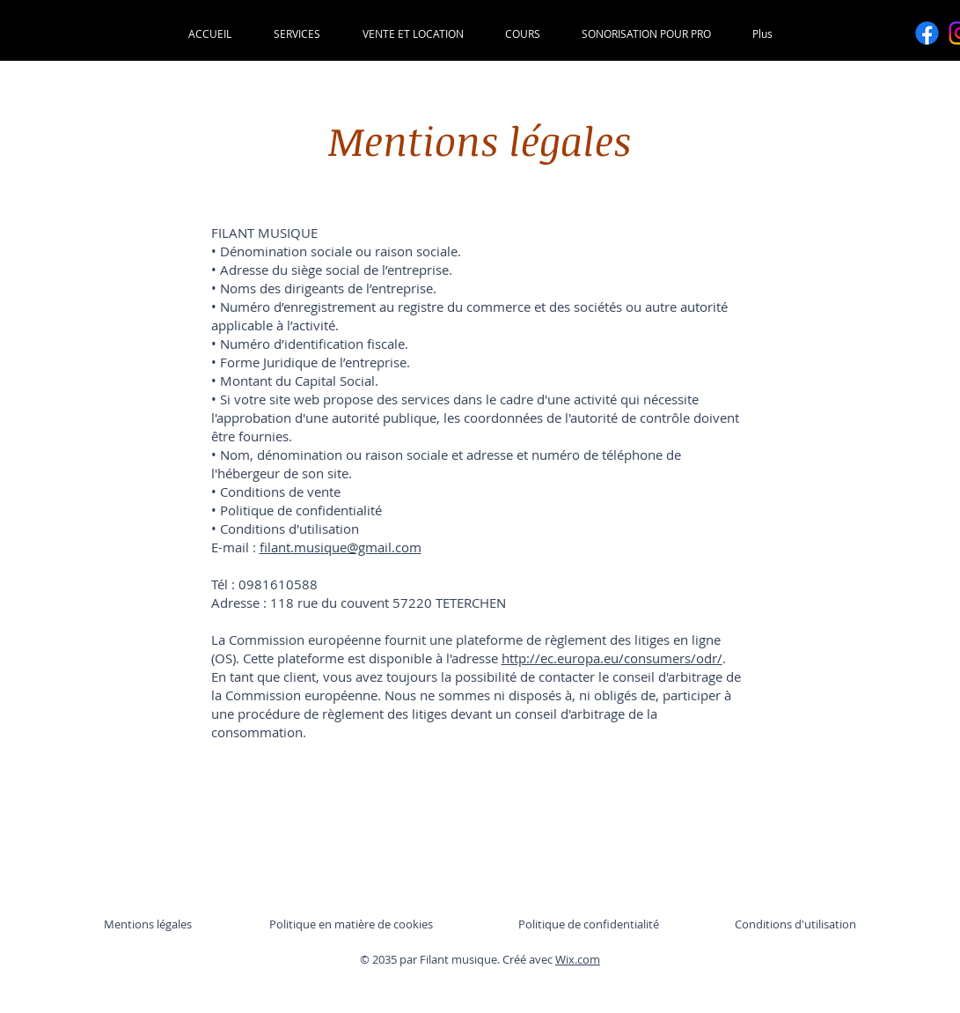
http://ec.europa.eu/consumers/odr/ (612, 658)
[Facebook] (927, 33)
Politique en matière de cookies (352, 924)
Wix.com (577, 959)
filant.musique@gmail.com (340, 547)
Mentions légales (148, 924)
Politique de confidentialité (588, 924)
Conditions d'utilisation (795, 924)
